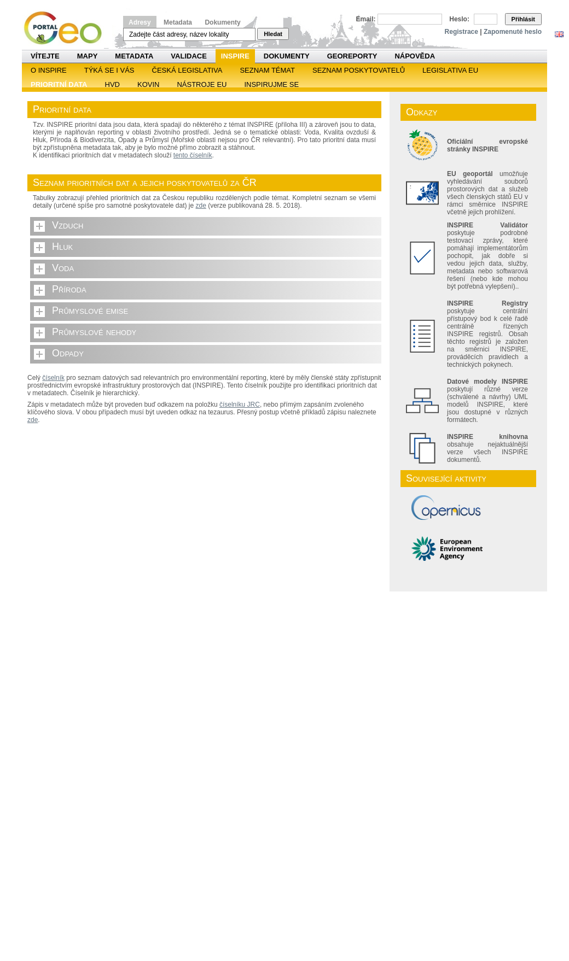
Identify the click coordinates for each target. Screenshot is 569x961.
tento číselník (192, 155)
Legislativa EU (450, 70)
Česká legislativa (187, 70)
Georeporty (352, 56)
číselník (53, 378)
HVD (112, 84)
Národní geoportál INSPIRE (67, 28)
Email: (366, 19)
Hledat (273, 34)
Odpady (68, 353)
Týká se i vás (109, 70)
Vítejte (45, 56)
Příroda (69, 289)
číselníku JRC (239, 404)
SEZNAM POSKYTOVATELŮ (358, 70)
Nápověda (414, 56)
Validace (188, 56)
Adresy (140, 22)
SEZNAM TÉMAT (267, 70)
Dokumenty (222, 22)
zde (201, 205)
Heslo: (459, 19)
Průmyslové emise (90, 310)
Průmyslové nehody (94, 331)
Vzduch (68, 225)
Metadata (178, 22)
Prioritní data (59, 84)
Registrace (461, 32)
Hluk (62, 246)
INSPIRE (235, 56)
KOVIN (148, 84)
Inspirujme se (271, 84)
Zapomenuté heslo (513, 32)
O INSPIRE (49, 70)
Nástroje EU (202, 84)
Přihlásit (523, 19)
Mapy (87, 56)
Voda (63, 267)
